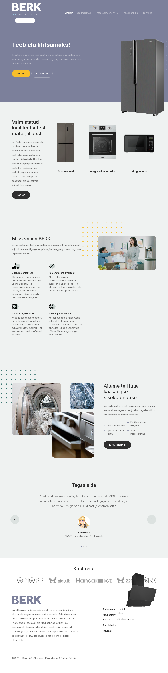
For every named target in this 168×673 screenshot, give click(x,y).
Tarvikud (147, 13)
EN (20, 14)
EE (14, 14)
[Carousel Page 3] (86, 546)
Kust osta (42, 73)
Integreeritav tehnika (107, 13)
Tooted (21, 73)
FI (32, 14)
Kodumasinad (83, 13)
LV (37, 14)
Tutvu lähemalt (117, 444)
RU (26, 14)
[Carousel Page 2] (84, 546)
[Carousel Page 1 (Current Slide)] (81, 546)
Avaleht (69, 13)
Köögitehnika (131, 13)
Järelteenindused (126, 619)
